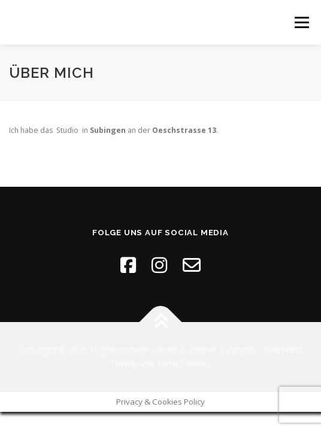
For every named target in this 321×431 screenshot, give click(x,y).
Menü (301, 22)
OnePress (283, 350)
